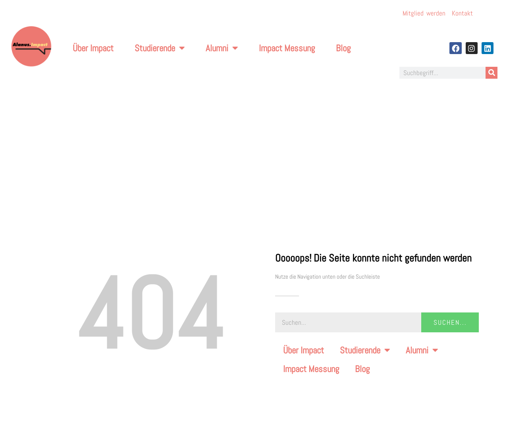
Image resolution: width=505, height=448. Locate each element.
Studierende (160, 47)
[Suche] (491, 73)
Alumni (222, 47)
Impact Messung (287, 48)
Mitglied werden (424, 13)
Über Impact (93, 48)
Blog (343, 48)
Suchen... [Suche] (450, 322)
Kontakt (462, 13)
